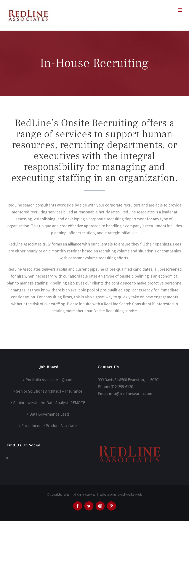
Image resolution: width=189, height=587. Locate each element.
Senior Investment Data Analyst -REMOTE (49, 402)
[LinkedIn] (11, 458)
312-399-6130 (122, 386)
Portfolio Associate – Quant (49, 379)
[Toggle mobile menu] (180, 10)
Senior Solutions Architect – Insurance (49, 391)
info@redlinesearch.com (130, 393)
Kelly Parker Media (131, 494)
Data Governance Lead (49, 414)
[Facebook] (7, 458)
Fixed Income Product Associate (49, 425)
